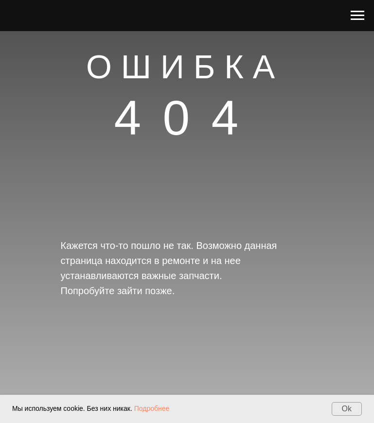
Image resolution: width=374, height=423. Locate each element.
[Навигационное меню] (357, 15)
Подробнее (152, 408)
